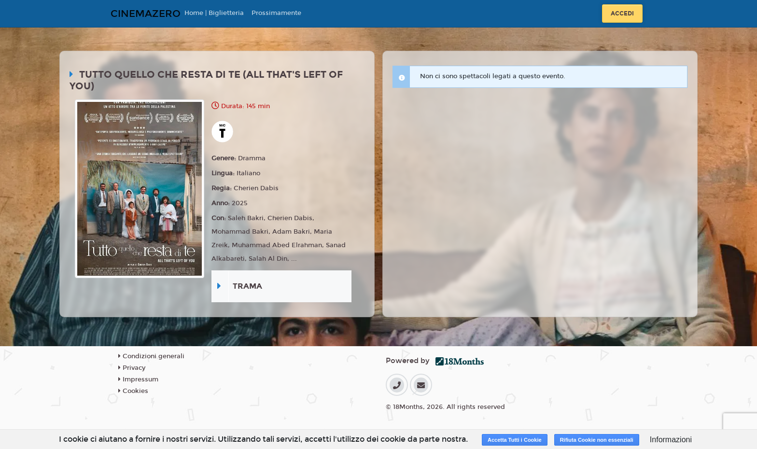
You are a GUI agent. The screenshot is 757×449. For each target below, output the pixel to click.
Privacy (131, 368)
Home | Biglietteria (214, 13)
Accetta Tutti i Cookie (515, 440)
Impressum (138, 379)
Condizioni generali (151, 356)
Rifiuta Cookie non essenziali (596, 440)
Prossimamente (276, 13)
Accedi (622, 13)
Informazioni (671, 439)
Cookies (133, 391)
